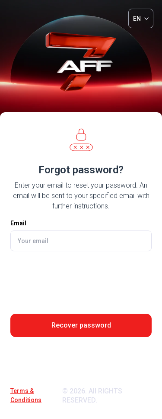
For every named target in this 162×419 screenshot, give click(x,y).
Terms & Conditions (25, 395)
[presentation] (81, 279)
